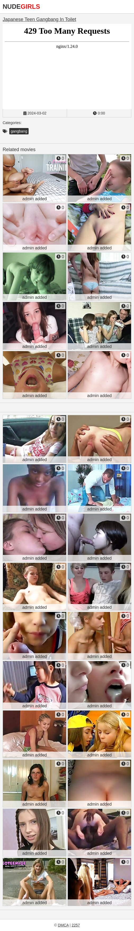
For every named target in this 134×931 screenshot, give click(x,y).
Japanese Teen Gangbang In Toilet (39, 19)
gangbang (19, 131)
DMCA (63, 925)
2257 (76, 925)
